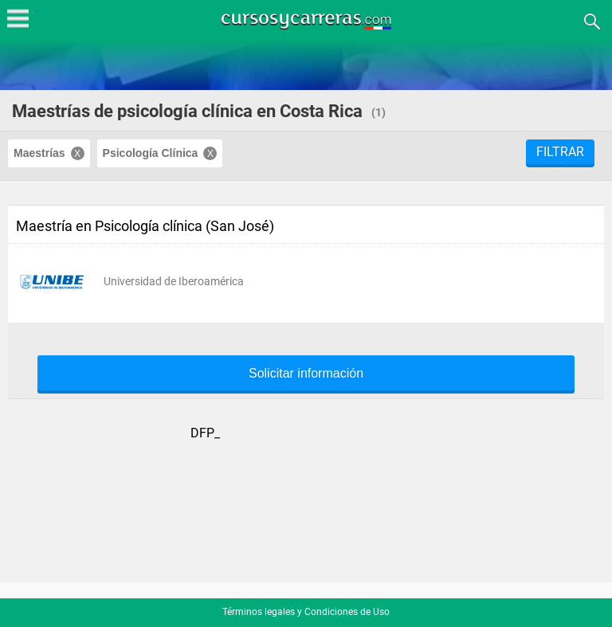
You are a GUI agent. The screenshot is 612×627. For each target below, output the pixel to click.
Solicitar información (306, 373)
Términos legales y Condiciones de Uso (306, 611)
